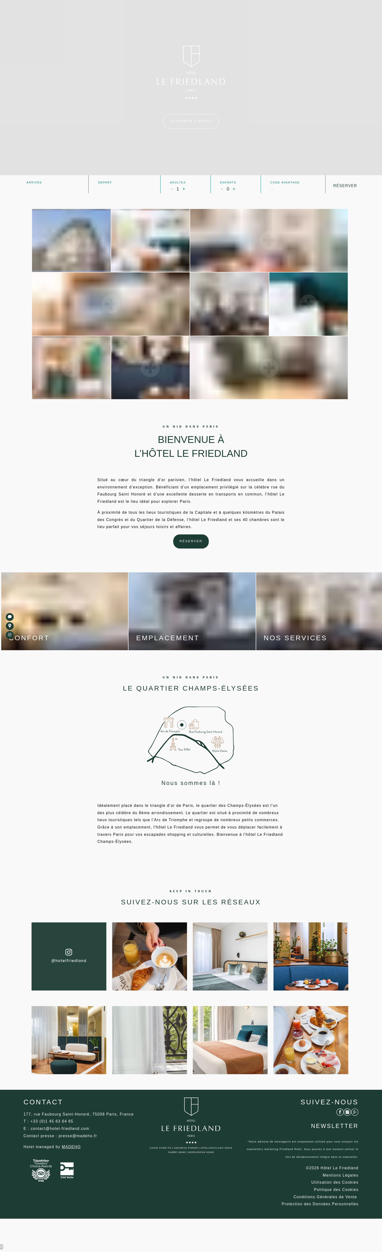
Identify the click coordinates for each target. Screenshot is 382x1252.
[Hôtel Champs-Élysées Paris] (324, 1207)
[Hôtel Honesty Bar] (340, 1120)
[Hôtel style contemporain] (79, 1152)
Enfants (228, 182)
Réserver (345, 186)
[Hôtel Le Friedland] (191, 544)
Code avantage (284, 182)
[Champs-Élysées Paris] (10, 617)
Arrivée (34, 182)
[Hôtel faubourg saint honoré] (335, 1200)
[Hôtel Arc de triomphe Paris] (319, 1214)
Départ (105, 182)
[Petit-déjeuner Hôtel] (10, 635)
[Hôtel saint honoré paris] (10, 626)
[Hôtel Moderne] (340, 1185)
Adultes (178, 182)
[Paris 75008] (190, 121)
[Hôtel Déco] (61, 1144)
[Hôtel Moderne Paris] (72, 1163)
